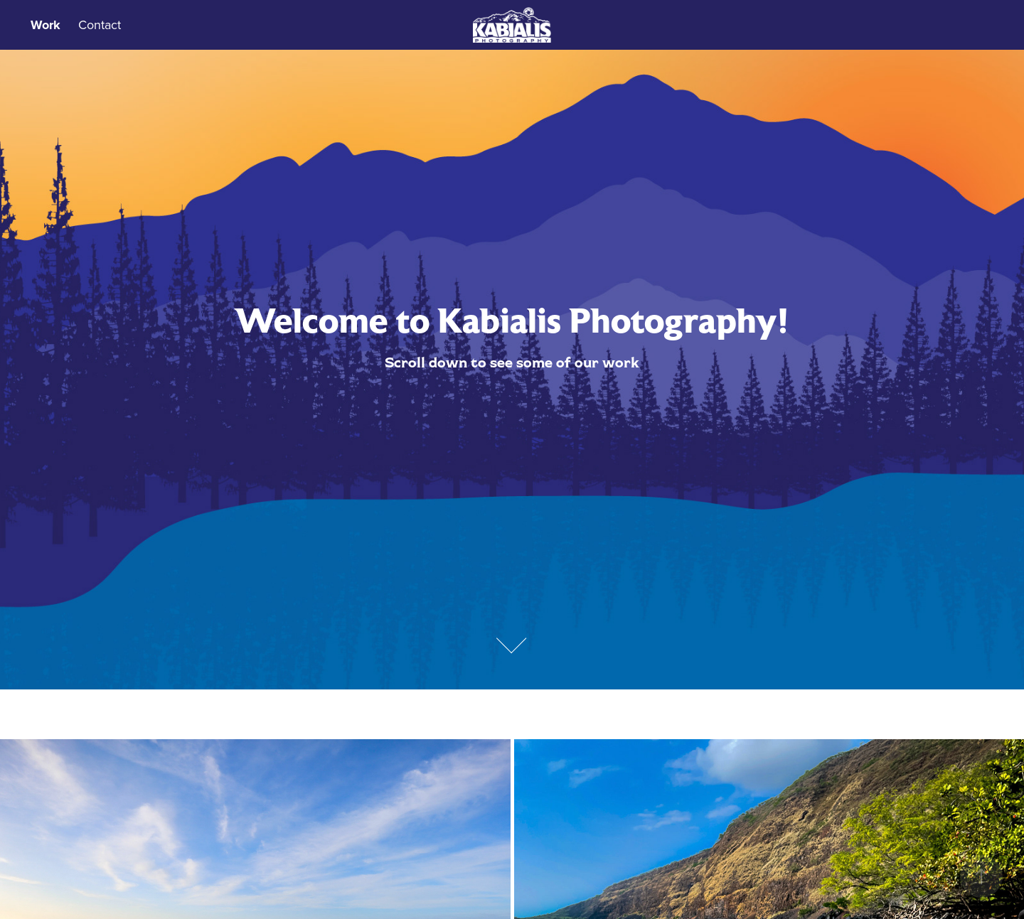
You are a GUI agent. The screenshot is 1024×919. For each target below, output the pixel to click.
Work (45, 25)
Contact (99, 24)
